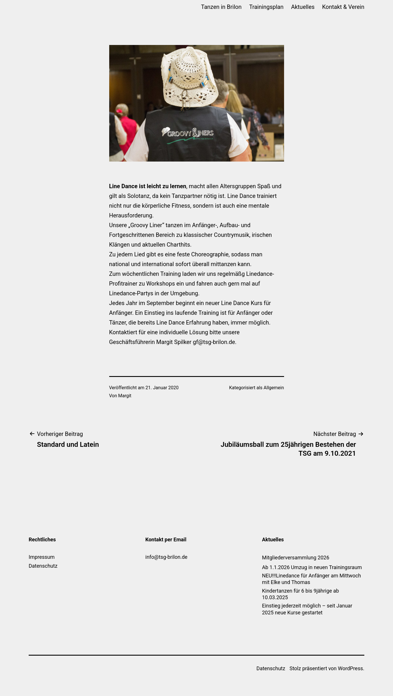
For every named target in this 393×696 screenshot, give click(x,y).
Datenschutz (43, 566)
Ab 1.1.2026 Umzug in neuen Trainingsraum (312, 567)
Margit (124, 395)
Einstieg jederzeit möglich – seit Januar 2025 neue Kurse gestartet (307, 609)
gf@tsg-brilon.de (214, 342)
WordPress (350, 668)
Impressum (42, 557)
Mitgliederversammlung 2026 (295, 558)
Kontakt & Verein (343, 6)
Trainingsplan (266, 6)
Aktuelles (302, 6)
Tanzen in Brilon (221, 6)
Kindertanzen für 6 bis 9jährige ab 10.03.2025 (300, 594)
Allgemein (274, 387)
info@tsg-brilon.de (166, 557)
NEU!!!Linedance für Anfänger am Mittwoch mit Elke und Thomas (311, 579)
